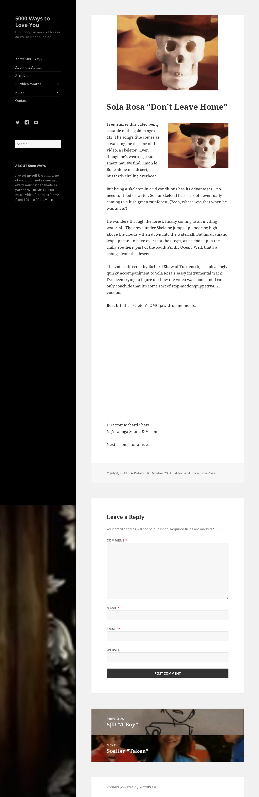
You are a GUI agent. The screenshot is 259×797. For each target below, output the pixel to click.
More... (50, 199)
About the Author (28, 67)
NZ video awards (28, 84)
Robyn (139, 473)
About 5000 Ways (28, 59)
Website (114, 650)
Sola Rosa (208, 473)
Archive (21, 75)
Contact (21, 100)
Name (113, 608)
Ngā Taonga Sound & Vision (132, 431)
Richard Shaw (188, 473)
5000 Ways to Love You (32, 22)
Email (113, 629)
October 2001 (161, 473)
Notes (19, 92)
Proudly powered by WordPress (131, 787)
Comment (117, 540)
